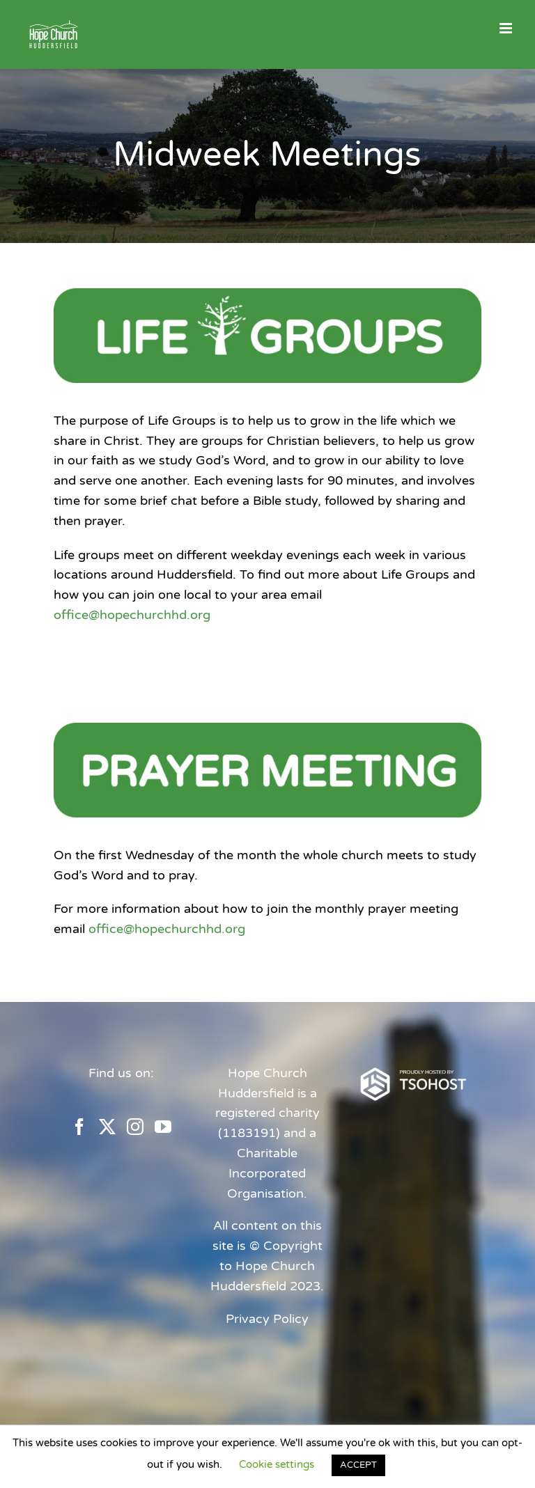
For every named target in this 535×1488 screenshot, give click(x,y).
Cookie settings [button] (276, 1464)
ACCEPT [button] (358, 1465)
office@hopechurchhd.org (132, 614)
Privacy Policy (267, 1318)
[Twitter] (107, 1126)
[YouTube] (163, 1126)
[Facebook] (79, 1126)
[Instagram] (135, 1126)
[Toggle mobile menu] (506, 28)
